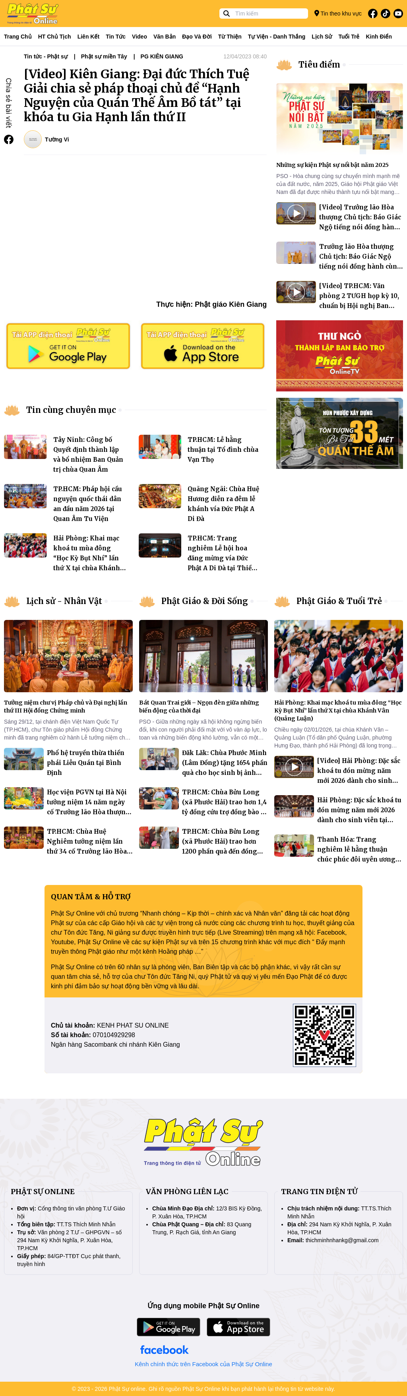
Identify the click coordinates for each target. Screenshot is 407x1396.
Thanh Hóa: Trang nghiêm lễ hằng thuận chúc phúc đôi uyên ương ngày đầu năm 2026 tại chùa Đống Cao (360, 859)
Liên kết (88, 36)
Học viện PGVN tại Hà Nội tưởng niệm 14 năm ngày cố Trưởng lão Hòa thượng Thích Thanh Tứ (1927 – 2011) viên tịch (88, 812)
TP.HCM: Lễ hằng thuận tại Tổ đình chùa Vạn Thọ (223, 449)
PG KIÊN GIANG (162, 56)
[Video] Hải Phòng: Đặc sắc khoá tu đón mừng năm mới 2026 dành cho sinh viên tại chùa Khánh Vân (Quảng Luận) (358, 780)
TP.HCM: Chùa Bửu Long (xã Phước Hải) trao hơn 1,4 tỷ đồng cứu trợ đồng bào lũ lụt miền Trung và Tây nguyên (224, 812)
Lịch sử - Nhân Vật (64, 601)
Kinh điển (379, 36)
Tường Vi (57, 139)
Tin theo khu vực (338, 13)
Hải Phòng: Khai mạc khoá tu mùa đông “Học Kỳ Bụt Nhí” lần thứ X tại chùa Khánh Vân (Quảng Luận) (86, 558)
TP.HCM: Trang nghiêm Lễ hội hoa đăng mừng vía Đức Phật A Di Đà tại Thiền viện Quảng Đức (222, 558)
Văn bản (164, 36)
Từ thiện (230, 36)
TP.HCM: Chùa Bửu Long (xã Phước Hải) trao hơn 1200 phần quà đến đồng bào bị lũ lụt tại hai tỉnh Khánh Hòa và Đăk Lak (221, 851)
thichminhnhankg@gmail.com (342, 1240)
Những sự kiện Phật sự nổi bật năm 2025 (332, 164)
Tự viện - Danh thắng (277, 36)
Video (139, 36)
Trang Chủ (18, 36)
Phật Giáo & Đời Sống (204, 601)
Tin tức (116, 36)
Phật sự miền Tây (104, 56)
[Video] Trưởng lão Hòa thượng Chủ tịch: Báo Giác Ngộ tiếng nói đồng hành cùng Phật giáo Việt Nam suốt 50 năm (360, 227)
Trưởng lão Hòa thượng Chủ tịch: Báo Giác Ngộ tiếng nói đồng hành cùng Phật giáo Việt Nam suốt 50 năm (360, 266)
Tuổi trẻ (348, 36)
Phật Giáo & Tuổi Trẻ (339, 601)
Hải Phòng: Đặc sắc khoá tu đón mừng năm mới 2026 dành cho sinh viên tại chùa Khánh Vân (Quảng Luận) (359, 820)
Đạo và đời (197, 36)
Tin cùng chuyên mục (71, 410)
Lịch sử (322, 36)
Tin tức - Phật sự (46, 56)
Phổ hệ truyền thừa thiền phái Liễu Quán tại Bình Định (85, 762)
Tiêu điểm (319, 65)
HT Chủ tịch (54, 36)
